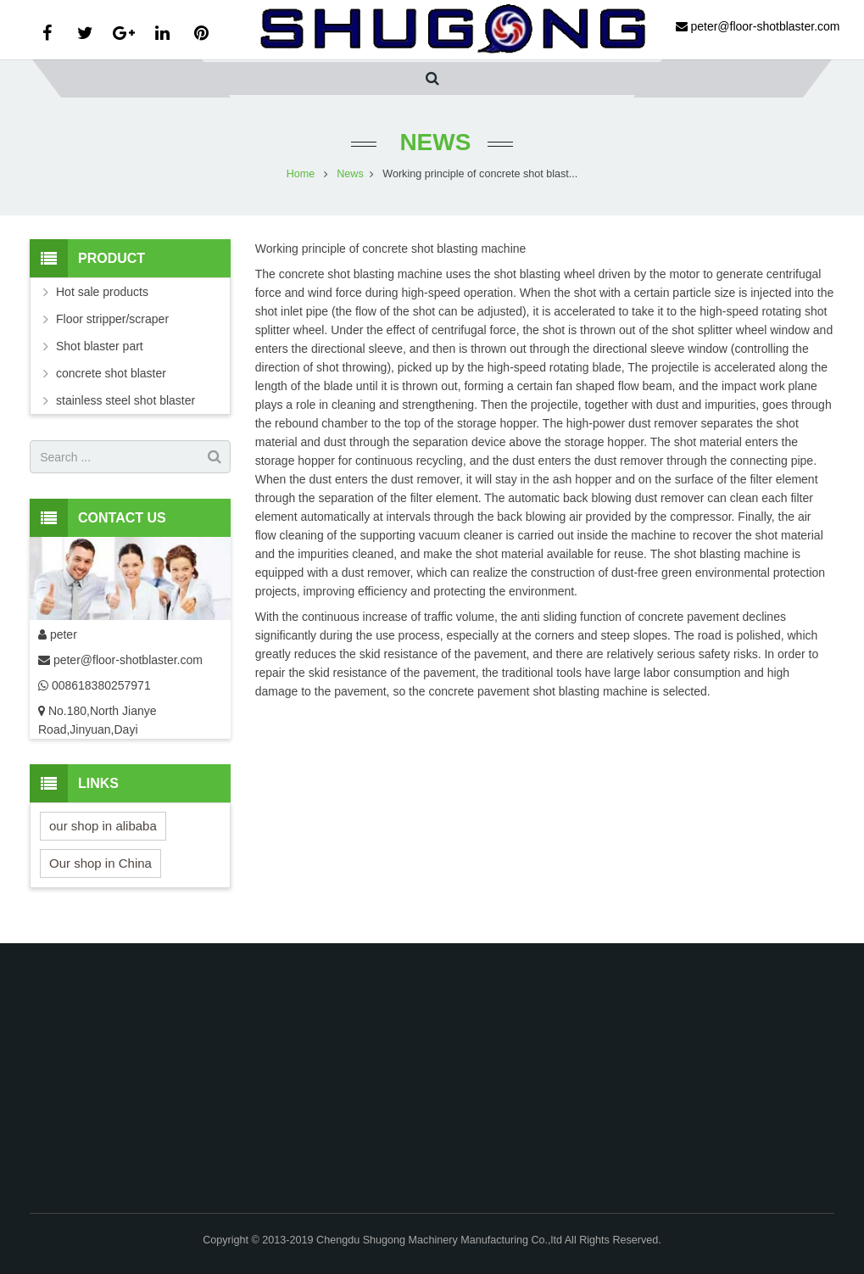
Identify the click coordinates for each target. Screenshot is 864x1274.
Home (301, 174)
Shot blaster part (99, 346)
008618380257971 (99, 685)
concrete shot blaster (111, 373)
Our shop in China (100, 863)
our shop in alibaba (103, 826)
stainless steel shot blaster (125, 400)
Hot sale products (102, 292)
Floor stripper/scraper (112, 319)
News (432, 142)
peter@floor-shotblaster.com (128, 660)
